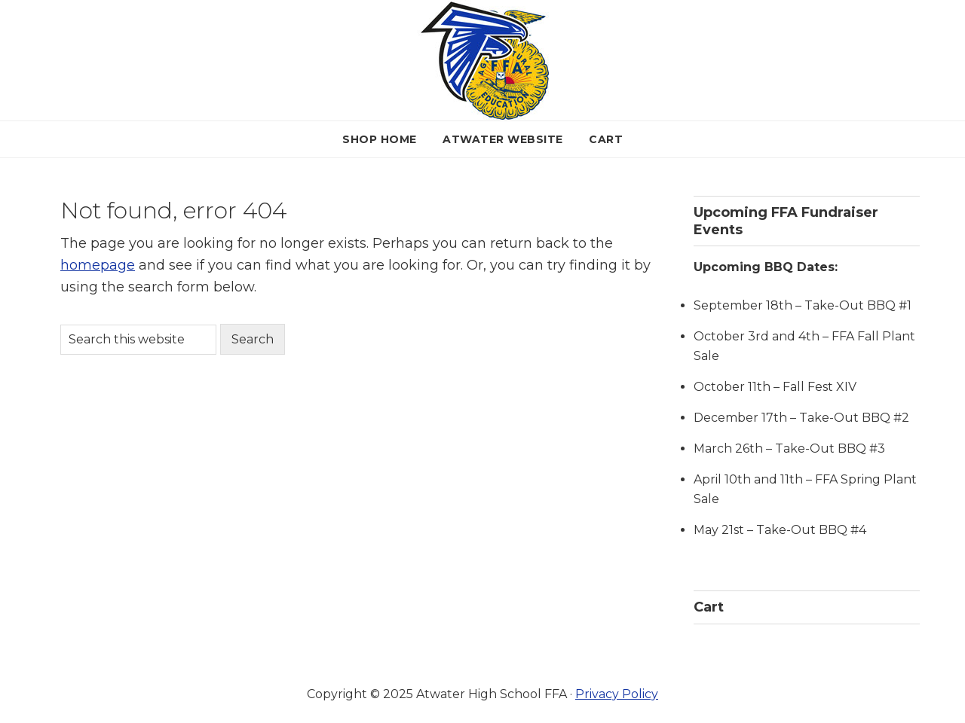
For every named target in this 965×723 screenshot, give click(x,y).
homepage (97, 265)
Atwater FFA (483, 60)
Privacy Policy (616, 694)
